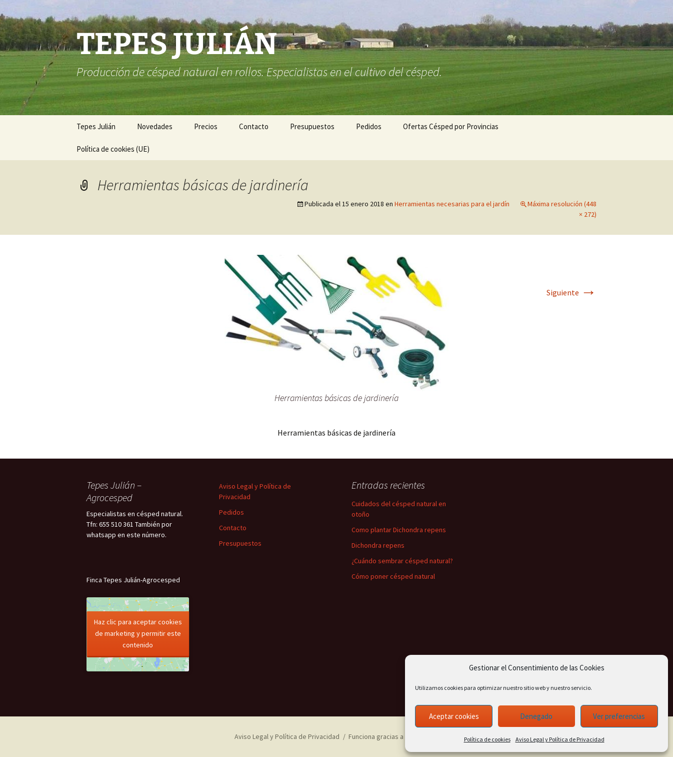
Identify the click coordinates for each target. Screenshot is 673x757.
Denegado (536, 716)
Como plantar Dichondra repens (399, 529)
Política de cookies (487, 739)
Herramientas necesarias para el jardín (452, 203)
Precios (206, 126)
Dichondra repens (378, 545)
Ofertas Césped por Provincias (450, 126)
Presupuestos (312, 126)
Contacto (253, 126)
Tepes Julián (96, 126)
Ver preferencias (619, 716)
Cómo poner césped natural (393, 576)
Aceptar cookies (454, 716)
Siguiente (571, 292)
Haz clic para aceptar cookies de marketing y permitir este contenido (138, 633)
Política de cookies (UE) (113, 149)
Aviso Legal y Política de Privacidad (560, 739)
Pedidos (369, 126)
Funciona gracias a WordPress (393, 736)
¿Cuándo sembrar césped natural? (402, 560)
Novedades (154, 126)
